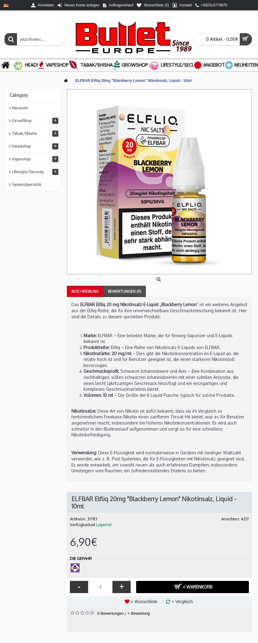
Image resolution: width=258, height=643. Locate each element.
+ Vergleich (182, 601)
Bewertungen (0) (124, 291)
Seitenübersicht (26, 184)
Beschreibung (85, 291)
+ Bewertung (138, 613)
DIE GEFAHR (81, 558)
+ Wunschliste (144, 601)
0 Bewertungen (110, 613)
